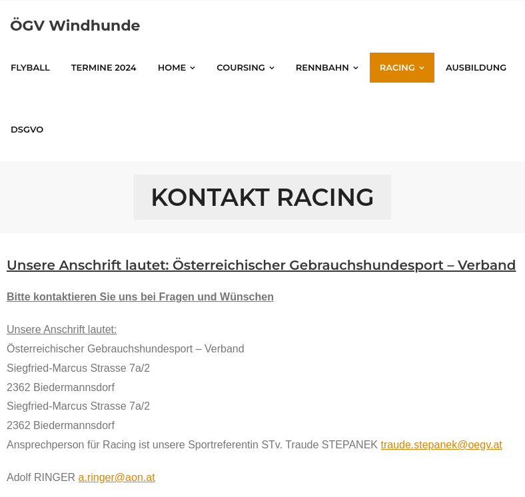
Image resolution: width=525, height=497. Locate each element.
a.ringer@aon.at (117, 477)
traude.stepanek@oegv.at (441, 444)
